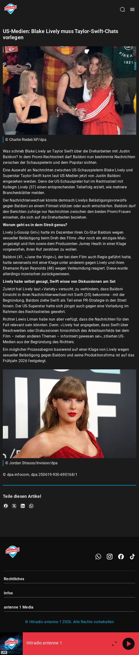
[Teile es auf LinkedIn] (23, 506)
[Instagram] (109, 556)
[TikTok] (132, 556)
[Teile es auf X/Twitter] (14, 506)
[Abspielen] (128, 643)
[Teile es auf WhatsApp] (31, 506)
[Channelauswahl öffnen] (122, 9)
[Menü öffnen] (132, 9)
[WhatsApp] (98, 556)
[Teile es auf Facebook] (6, 506)
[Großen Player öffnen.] (114, 643)
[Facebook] (121, 556)
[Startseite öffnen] (10, 9)
